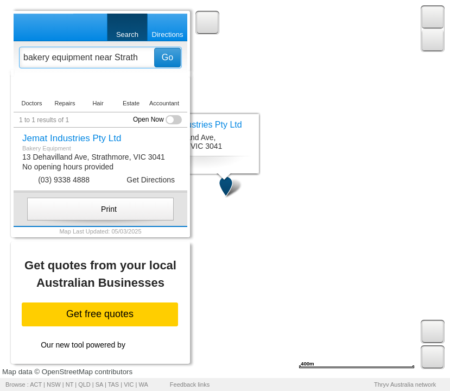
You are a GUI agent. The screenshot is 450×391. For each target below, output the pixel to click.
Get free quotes (100, 313)
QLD (84, 384)
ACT (36, 384)
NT (69, 384)
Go (167, 57)
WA (143, 384)
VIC (129, 384)
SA (99, 384)
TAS (113, 384)
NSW (54, 384)
